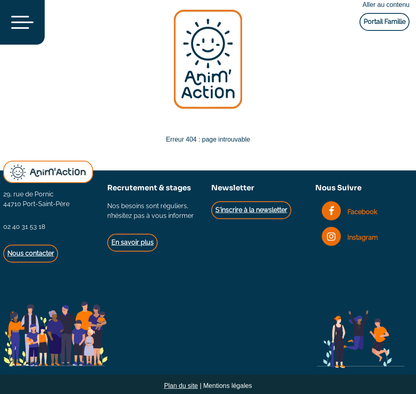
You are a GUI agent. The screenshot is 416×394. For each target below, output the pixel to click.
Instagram (350, 237)
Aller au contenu (386, 4)
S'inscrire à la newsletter (251, 210)
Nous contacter (30, 253)
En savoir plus (132, 242)
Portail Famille (384, 22)
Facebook (349, 212)
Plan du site (181, 385)
